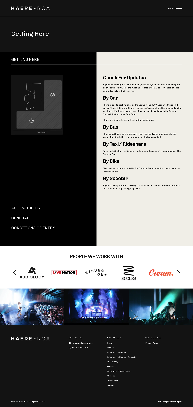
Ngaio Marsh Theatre (116, 352)
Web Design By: (170, 402)
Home (109, 343)
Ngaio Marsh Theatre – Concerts (121, 357)
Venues (110, 348)
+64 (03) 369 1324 (78, 348)
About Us (111, 376)
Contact (110, 385)
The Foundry (112, 362)
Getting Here (112, 380)
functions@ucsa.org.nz (80, 343)
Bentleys (111, 366)
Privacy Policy (151, 343)
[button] (178, 272)
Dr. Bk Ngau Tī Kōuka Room (118, 371)
